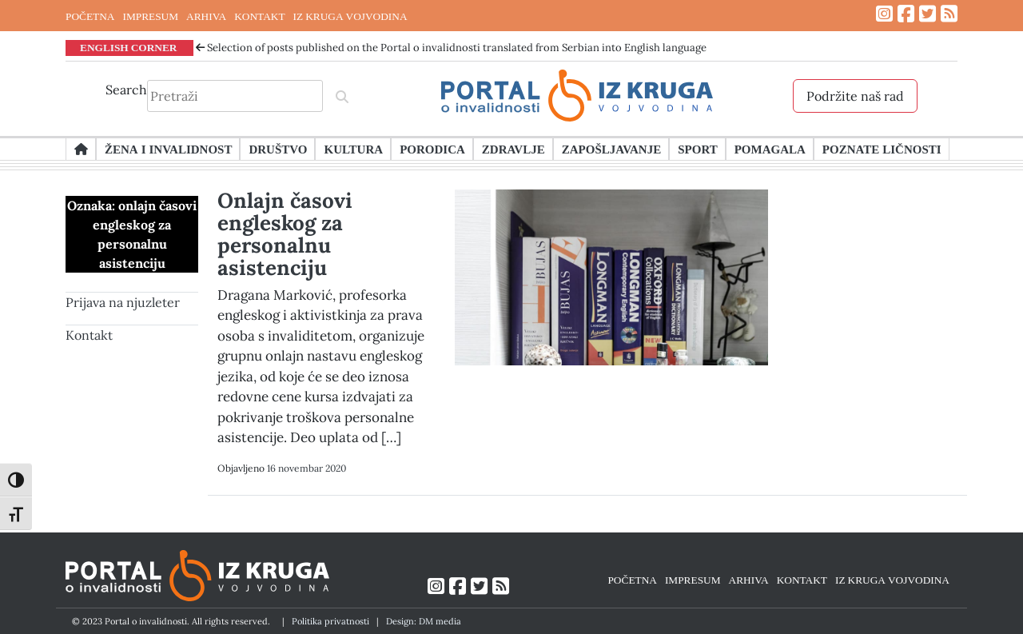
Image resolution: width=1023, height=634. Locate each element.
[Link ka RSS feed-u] (949, 14)
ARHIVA (206, 16)
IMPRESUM (150, 16)
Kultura (353, 149)
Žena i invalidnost (168, 149)
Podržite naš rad (855, 96)
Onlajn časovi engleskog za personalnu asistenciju (284, 234)
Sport (697, 149)
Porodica (432, 149)
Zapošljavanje (611, 149)
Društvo (278, 149)
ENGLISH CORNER (128, 47)
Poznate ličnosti (881, 149)
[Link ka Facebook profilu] (906, 14)
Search (126, 90)
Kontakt (89, 335)
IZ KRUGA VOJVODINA (350, 16)
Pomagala (770, 149)
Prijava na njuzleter (123, 302)
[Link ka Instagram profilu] (884, 14)
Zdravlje (513, 149)
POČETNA (90, 16)
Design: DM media (423, 621)
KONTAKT (259, 16)
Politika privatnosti (330, 621)
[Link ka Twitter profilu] (927, 14)
